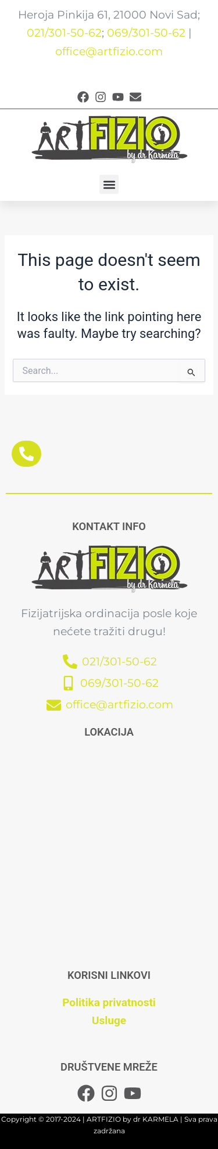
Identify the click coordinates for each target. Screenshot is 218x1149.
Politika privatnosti (109, 1002)
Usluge (109, 1020)
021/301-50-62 (64, 32)
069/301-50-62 (146, 32)
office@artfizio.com (109, 51)
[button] (109, 184)
